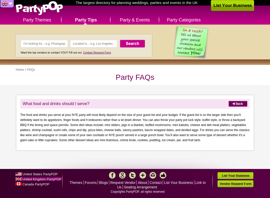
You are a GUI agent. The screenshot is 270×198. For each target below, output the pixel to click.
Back (238, 104)
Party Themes (37, 19)
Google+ (122, 175)
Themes (76, 183)
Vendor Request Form (235, 183)
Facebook (112, 175)
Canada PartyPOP (35, 184)
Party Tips (86, 19)
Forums (91, 183)
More (143, 175)
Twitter (132, 175)
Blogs (103, 183)
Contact (156, 183)
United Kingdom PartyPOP (41, 179)
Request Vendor (123, 183)
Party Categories (184, 19)
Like (163, 175)
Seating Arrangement (140, 187)
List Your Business (178, 183)
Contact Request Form (97, 52)
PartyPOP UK (39, 8)
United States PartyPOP (40, 174)
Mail (153, 175)
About (142, 183)
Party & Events (135, 19)
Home (20, 69)
